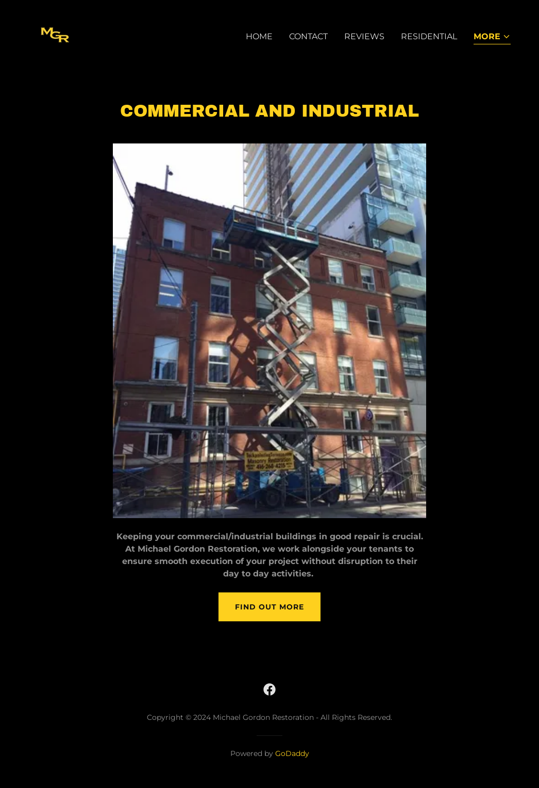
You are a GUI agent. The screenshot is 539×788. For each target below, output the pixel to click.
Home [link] (259, 36)
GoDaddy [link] (292, 753)
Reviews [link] (364, 36)
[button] (492, 37)
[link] (55, 34)
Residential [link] (429, 36)
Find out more (269, 607)
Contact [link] (308, 36)
